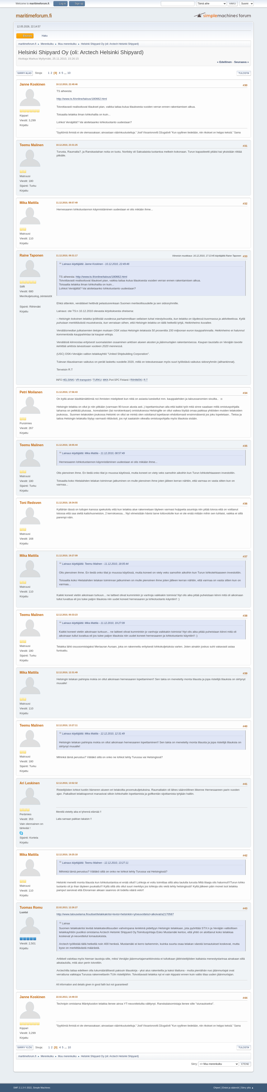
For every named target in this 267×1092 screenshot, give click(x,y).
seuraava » (241, 62)
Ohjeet (216, 1087)
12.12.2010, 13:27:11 (67, 725)
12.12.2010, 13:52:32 (67, 783)
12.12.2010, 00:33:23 (67, 614)
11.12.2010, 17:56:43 (67, 392)
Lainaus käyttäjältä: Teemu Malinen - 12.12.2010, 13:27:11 (95, 862)
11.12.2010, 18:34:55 (67, 502)
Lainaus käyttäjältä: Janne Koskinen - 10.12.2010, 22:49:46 (95, 264)
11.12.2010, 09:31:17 (67, 255)
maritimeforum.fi (34, 15)
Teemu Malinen (31, 145)
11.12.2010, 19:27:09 (67, 555)
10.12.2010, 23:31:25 (67, 145)
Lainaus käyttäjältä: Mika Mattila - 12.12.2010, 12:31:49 (93, 733)
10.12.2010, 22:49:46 (67, 84)
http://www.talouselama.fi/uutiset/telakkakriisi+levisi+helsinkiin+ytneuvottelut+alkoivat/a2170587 (115, 914)
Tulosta (243, 73)
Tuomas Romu (31, 907)
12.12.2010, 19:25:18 (67, 854)
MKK (105, 379)
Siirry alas (24, 73)
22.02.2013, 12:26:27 (67, 907)
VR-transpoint (83, 379)
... (65, 72)
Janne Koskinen (32, 84)
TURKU (97, 379)
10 (69, 72)
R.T (145, 379)
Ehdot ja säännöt (230, 1087)
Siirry (194, 1063)
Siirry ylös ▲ (247, 1087)
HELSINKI (68, 379)
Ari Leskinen (30, 783)
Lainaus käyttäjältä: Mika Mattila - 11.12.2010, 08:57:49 (93, 453)
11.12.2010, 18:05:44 (67, 445)
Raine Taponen (31, 255)
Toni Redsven (30, 502)
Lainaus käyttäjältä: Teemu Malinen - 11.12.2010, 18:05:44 (95, 563)
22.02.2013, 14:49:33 (67, 997)
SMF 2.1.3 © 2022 (22, 1087)
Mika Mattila (29, 202)
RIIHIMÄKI (136, 379)
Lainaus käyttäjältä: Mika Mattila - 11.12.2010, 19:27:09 (93, 623)
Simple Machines (41, 1087)
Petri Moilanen (31, 392)
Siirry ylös (24, 1047)
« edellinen (224, 62)
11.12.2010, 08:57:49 (67, 202)
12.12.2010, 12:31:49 (67, 672)
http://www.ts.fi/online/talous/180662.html (82, 98)
